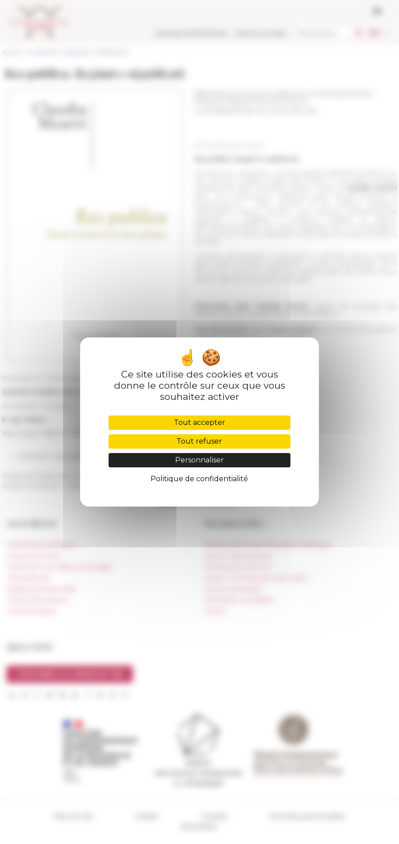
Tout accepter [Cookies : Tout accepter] (199, 422)
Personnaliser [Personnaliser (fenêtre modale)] (199, 460)
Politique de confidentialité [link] (199, 478)
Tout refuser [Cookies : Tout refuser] (199, 441)
